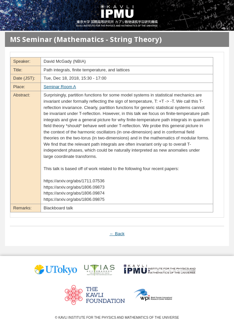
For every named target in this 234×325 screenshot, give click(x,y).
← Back (117, 233)
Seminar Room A (60, 86)
